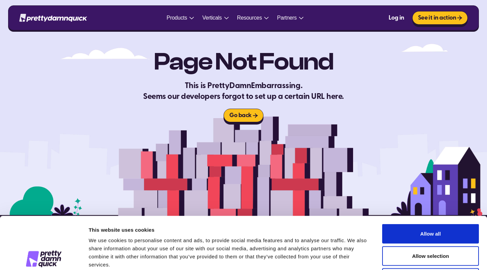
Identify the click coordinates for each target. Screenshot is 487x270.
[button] (180, 18)
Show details (355, 257)
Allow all (430, 181)
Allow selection (430, 204)
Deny (430, 225)
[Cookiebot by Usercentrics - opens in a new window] (43, 257)
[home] (53, 18)
